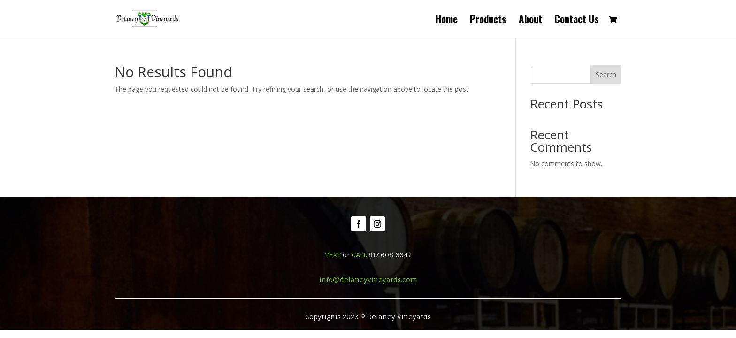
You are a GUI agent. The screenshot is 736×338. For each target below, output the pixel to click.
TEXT (333, 255)
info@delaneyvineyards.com (368, 280)
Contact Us (576, 20)
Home (447, 20)
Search (606, 74)
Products (488, 20)
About (530, 20)
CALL (359, 255)
